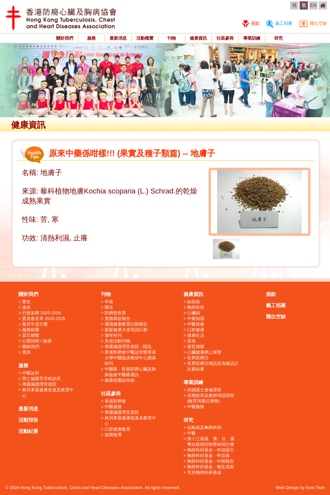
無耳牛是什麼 (35, 324)
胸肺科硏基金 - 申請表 (208, 455)
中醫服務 (113, 406)
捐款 (251, 23)
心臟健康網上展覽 (204, 352)
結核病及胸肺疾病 (204, 427)
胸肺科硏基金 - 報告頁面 (210, 466)
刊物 (171, 38)
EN (313, 5)
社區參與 (225, 38)
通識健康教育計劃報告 (126, 324)
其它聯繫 (30, 335)
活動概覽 (144, 38)
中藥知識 (195, 318)
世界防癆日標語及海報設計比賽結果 (213, 366)
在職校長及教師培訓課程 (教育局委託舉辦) (210, 398)
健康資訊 (198, 38)
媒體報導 (113, 434)
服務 (91, 38)
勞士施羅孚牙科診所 (41, 378)
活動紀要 (28, 431)
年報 (109, 301)
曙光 (109, 307)
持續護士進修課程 (204, 389)
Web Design (287, 487)
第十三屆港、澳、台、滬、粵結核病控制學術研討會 (213, 441)
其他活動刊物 (117, 340)
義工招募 (279, 23)
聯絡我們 (30, 346)
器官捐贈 (195, 346)
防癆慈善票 (115, 312)
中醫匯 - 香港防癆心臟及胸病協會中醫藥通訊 (130, 372)
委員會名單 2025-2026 (43, 318)
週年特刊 (113, 335)
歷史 (26, 301)
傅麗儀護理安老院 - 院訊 (128, 346)
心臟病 (193, 312)
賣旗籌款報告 (117, 318)
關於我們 (64, 38)
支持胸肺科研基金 (204, 472)
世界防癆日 (198, 357)
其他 (191, 340)
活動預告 (28, 420)
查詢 (26, 352)
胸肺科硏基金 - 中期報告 (210, 461)
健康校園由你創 (120, 380)
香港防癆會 (115, 401)
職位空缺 (313, 23)
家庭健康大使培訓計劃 (126, 329)
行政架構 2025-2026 (41, 312)
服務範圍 (30, 329)
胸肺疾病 (195, 307)
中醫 (191, 433)
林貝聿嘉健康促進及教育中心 (48, 392)
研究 (278, 38)
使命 (26, 307)
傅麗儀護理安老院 (39, 384)
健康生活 (195, 335)
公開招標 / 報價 (36, 340)
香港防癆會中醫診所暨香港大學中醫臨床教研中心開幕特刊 (130, 358)
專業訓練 (251, 38)
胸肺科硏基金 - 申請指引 (210, 449)
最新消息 (118, 38)
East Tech (315, 487)
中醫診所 (30, 373)
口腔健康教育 (117, 429)
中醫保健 (195, 324)
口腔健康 (195, 329)
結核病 (193, 301)
